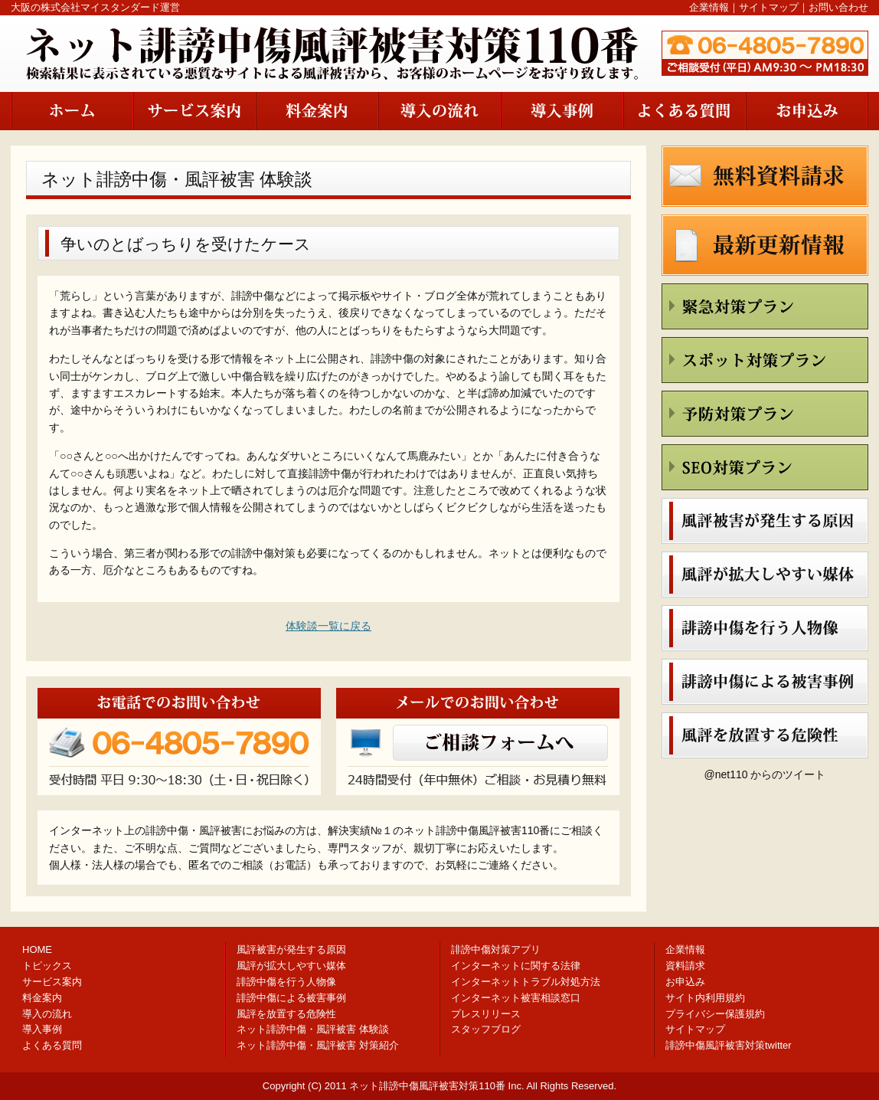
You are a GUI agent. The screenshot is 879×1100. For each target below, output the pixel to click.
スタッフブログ (486, 1029)
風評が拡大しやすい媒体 (291, 965)
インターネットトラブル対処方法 (525, 981)
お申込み (685, 981)
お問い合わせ (838, 7)
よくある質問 (52, 1045)
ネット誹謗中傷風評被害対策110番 (427, 1086)
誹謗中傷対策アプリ (496, 949)
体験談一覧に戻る (328, 626)
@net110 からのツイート (765, 774)
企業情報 (709, 7)
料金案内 (42, 997)
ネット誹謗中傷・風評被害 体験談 (313, 1029)
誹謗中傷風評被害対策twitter (728, 1045)
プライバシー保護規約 (715, 1014)
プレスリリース (486, 1014)
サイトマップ (769, 7)
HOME (37, 949)
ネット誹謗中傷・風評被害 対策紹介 (318, 1045)
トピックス (47, 965)
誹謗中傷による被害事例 (291, 997)
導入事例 (42, 1029)
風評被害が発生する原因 (291, 949)
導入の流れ (47, 1014)
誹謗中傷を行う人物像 (286, 981)
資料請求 (685, 965)
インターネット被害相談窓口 (515, 997)
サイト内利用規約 (705, 997)
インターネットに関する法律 (515, 965)
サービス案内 (52, 981)
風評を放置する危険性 (286, 1014)
